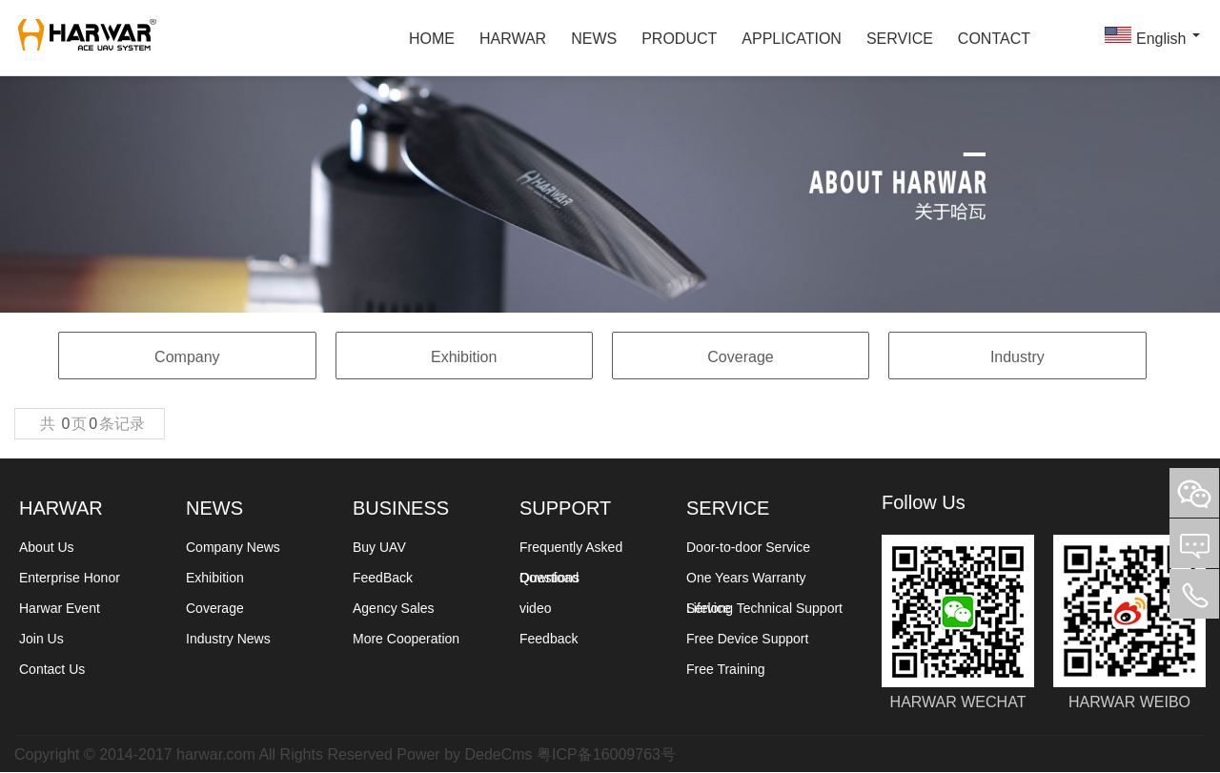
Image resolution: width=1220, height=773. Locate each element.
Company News (233, 547)
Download (549, 577)
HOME (432, 38)
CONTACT (994, 38)
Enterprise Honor (69, 577)
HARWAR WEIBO (1129, 611)
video (535, 608)
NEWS (594, 38)
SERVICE (899, 38)
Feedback (548, 638)
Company (186, 356)
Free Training (725, 669)
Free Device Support (747, 638)
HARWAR (512, 38)
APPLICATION (792, 38)
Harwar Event (59, 608)
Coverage (740, 356)
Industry (1017, 356)
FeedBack (383, 577)
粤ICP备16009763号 (606, 754)
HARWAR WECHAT (958, 611)
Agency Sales (394, 608)
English (1150, 36)
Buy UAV (379, 547)
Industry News (228, 638)
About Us (46, 547)
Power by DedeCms (464, 754)
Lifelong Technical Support (764, 608)
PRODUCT (679, 38)
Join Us (41, 638)
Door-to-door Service (748, 547)
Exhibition (464, 356)
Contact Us (52, 669)
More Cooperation (406, 638)
